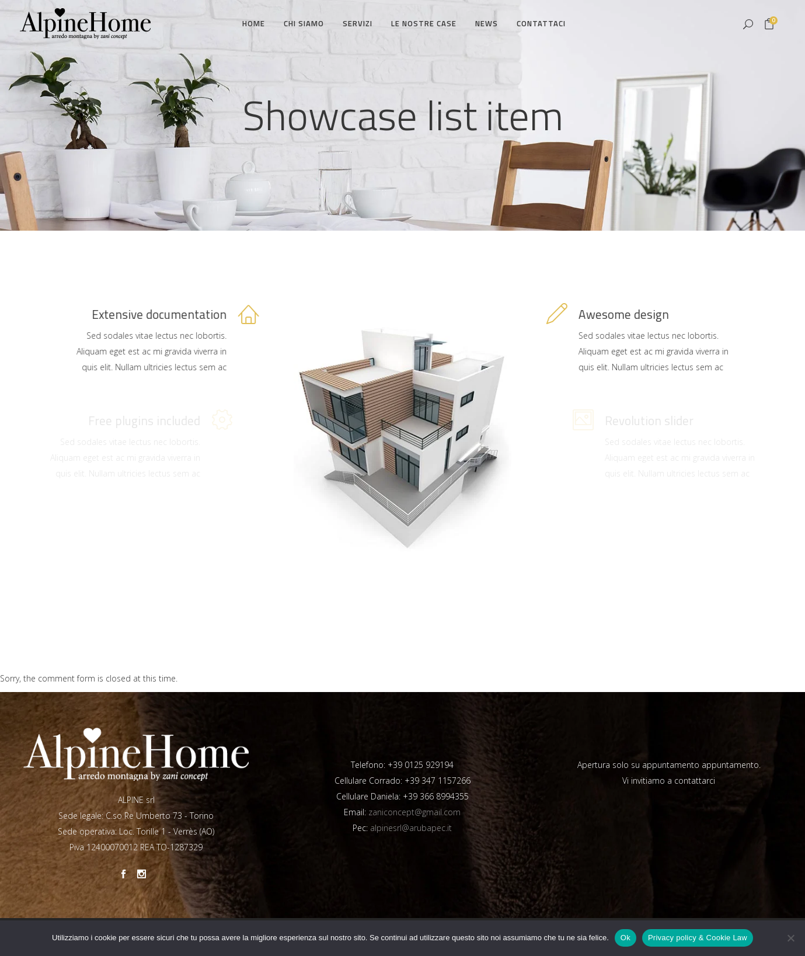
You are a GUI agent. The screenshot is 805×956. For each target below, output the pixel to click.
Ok (625, 937)
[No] (790, 938)
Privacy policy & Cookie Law (697, 937)
